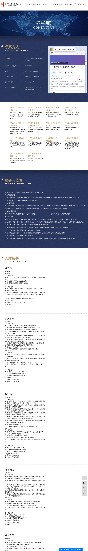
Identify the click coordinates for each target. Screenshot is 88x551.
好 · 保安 (39, 4)
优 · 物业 (45, 4)
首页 (21, 4)
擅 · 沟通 (69, 4)
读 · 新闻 (57, 4)
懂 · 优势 (33, 4)
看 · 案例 (51, 4)
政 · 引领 (63, 4)
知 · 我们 (27, 4)
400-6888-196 (81, 4)
